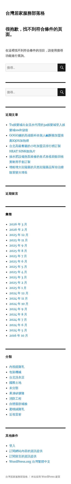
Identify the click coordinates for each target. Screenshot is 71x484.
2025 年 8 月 (18, 251)
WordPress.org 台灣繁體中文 (29, 461)
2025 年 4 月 (18, 272)
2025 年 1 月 (18, 288)
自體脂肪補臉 (18, 404)
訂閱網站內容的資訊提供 (26, 451)
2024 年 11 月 (18, 298)
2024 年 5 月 (18, 330)
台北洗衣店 (16, 377)
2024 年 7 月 (18, 319)
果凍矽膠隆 (16, 393)
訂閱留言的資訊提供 (23, 456)
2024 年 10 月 (18, 304)
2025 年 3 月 (18, 277)
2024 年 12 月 (18, 293)
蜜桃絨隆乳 (16, 409)
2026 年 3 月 (18, 224)
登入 (12, 445)
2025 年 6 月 (18, 261)
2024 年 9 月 (18, 309)
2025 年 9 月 (18, 245)
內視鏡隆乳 (16, 367)
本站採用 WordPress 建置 (45, 476)
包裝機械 (15, 372)
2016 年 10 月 (18, 335)
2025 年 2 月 (18, 282)
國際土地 (15, 382)
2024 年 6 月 (18, 325)
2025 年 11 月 (18, 240)
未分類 (13, 388)
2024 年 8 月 (18, 314)
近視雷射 (15, 414)
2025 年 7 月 (18, 256)
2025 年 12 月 (18, 235)
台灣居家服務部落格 (25, 13)
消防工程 (15, 398)
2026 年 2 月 (18, 229)
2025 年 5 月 (18, 266)
